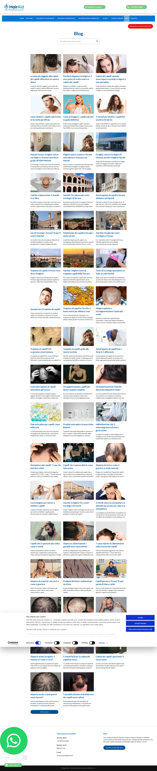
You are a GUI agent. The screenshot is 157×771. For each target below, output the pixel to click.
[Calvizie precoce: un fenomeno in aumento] (45, 606)
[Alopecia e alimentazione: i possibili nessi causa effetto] (78, 531)
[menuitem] (22, 19)
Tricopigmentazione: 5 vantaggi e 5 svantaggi (78, 620)
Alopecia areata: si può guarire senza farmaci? (43, 696)
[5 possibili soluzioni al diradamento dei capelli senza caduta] (78, 681)
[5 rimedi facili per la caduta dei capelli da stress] (78, 644)
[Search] (78, 41)
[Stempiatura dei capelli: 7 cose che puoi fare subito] (45, 452)
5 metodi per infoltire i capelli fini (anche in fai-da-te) (110, 118)
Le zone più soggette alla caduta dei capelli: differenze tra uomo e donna (44, 79)
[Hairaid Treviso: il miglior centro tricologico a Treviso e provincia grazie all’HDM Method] (45, 141)
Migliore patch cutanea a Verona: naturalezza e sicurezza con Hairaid (77, 157)
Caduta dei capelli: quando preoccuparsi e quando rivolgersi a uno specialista (111, 79)
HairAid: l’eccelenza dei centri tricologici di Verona (76, 196)
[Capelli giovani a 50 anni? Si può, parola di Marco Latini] (111, 568)
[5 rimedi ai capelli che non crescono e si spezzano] (111, 606)
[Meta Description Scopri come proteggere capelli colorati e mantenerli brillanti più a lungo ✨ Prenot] (78, 104)
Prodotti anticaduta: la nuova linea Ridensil (78, 426)
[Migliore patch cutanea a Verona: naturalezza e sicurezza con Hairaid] (78, 141)
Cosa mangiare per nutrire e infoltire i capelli (42, 504)
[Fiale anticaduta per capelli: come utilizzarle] (45, 411)
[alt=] (78, 490)
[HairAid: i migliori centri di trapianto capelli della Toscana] (78, 258)
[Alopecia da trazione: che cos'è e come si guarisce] (45, 568)
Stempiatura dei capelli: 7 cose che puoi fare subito (45, 466)
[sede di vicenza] (111, 141)
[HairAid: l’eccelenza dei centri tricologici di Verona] (78, 182)
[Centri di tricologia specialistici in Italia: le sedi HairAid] (111, 258)
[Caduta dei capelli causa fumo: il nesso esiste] (111, 644)
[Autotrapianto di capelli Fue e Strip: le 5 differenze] (111, 336)
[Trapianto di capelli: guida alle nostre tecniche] (78, 336)
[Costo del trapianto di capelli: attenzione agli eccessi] (45, 374)
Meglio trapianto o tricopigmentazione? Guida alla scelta (109, 311)
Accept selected (140, 747)
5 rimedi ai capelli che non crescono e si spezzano (107, 620)
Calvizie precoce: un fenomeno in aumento (44, 620)
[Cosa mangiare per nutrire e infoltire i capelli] (45, 490)
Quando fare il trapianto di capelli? (45, 309)
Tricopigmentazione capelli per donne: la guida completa (76, 388)
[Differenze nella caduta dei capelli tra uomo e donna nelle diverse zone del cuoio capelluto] (45, 63)
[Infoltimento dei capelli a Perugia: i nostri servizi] (78, 220)
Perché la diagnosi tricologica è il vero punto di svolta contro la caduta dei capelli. (77, 79)
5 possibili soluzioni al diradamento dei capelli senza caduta (78, 696)
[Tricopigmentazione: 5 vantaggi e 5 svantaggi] (78, 606)
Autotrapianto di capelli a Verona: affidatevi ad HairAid (110, 196)
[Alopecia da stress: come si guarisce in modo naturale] (111, 452)
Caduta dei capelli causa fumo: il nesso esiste (110, 658)
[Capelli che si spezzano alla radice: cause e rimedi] (45, 531)
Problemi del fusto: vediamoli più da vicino (77, 582)
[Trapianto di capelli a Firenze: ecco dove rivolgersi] (45, 258)
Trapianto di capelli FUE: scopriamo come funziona (41, 350)
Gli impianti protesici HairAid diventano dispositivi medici (108, 388)
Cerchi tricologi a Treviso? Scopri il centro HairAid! (45, 234)
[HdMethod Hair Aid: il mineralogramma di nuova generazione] (111, 411)
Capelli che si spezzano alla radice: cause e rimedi (45, 545)
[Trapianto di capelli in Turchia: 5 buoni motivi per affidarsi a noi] (78, 295)
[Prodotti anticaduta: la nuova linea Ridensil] (78, 411)
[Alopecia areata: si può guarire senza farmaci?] (45, 681)
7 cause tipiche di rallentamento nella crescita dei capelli (110, 545)
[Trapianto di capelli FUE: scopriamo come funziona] (45, 336)
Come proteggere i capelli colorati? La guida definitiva (78, 118)
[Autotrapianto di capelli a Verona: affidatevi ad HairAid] (111, 182)
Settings (102, 767)
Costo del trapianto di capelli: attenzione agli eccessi (43, 388)
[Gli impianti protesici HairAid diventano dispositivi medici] (111, 374)
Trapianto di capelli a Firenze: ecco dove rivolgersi (45, 272)
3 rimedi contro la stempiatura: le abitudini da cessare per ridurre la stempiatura (110, 506)
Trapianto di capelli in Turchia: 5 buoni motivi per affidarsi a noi (77, 310)
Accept (140, 742)
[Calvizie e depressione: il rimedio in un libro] (45, 182)
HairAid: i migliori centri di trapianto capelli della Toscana (76, 272)
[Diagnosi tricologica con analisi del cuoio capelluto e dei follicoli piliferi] (78, 63)
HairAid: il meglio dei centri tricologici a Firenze (108, 234)
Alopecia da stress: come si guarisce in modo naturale (107, 466)
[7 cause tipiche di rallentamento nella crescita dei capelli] (111, 531)
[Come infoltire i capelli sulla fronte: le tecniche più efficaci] (45, 104)
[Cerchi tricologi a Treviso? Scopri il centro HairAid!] (45, 220)
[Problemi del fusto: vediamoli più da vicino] (78, 568)
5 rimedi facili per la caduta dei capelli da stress (76, 658)
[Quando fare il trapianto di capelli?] (45, 295)
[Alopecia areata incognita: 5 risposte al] (45, 644)
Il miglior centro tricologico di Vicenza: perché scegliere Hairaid (110, 156)
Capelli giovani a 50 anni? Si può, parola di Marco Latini (110, 582)
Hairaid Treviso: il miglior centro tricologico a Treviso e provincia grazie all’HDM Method (44, 157)
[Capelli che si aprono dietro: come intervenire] (78, 452)
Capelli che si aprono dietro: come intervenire (78, 466)
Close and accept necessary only (140, 753)
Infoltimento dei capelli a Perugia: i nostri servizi (78, 234)
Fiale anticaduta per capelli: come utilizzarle (45, 426)
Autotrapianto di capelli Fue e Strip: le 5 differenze (109, 350)
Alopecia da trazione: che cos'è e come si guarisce (44, 582)
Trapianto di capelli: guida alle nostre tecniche (76, 350)
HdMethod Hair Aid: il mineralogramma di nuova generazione (107, 427)
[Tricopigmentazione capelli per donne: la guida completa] (78, 374)
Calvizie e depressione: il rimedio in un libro (44, 196)
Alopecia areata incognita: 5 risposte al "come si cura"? (42, 658)
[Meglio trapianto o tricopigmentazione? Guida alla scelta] (111, 295)
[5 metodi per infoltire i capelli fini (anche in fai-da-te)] (111, 104)
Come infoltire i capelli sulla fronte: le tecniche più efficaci (45, 118)
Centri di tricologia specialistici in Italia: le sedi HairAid (110, 272)
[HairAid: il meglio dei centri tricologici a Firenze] (111, 220)
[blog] (111, 490)
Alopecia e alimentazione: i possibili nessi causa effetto (75, 545)
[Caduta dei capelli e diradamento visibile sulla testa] (111, 63)
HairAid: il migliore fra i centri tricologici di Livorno (76, 504)
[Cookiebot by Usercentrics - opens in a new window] (13, 767)
